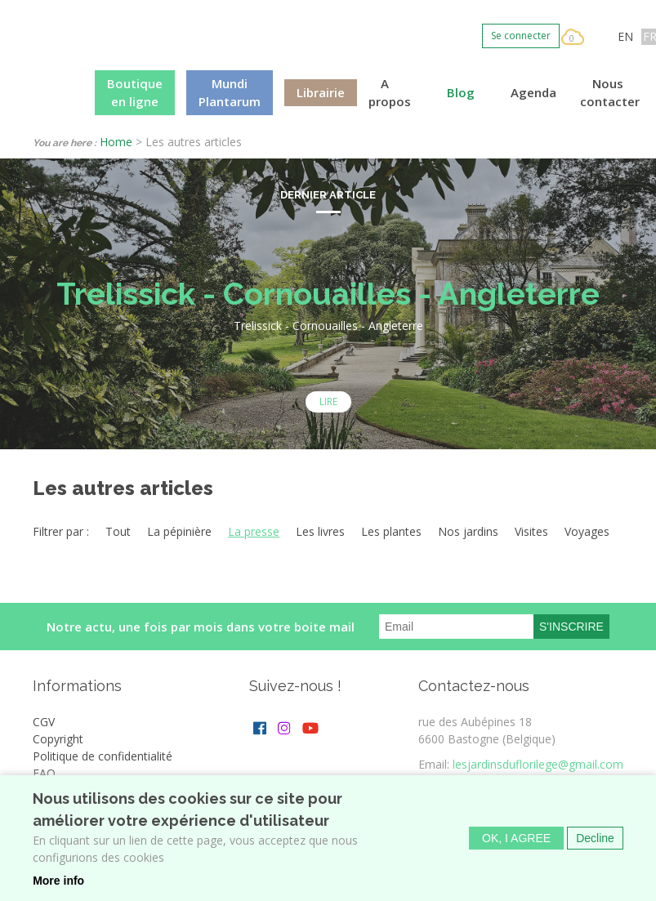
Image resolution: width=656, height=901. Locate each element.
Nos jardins (468, 531)
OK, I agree (516, 838)
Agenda (533, 92)
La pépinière (179, 531)
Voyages (587, 531)
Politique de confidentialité (102, 756)
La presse (253, 531)
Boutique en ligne (135, 92)
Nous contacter (610, 92)
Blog (461, 92)
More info (58, 880)
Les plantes (391, 531)
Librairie (321, 92)
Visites (531, 531)
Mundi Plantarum (230, 92)
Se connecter (521, 35)
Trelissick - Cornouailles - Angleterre (328, 293)
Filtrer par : (61, 531)
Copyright (58, 739)
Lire (328, 401)
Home (116, 141)
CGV (44, 721)
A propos (389, 92)
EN (625, 36)
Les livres (320, 531)
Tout (118, 531)
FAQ (44, 773)
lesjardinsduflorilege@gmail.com (538, 764)
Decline (595, 838)
